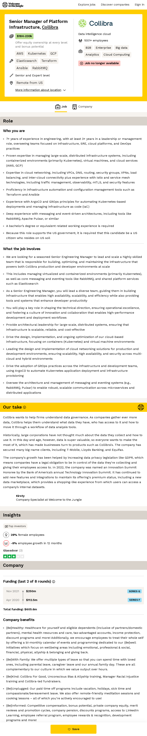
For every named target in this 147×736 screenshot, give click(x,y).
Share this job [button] (20, 637)
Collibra (50, 27)
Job (61, 107)
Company (82, 107)
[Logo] (12, 4)
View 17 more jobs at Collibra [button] (31, 644)
